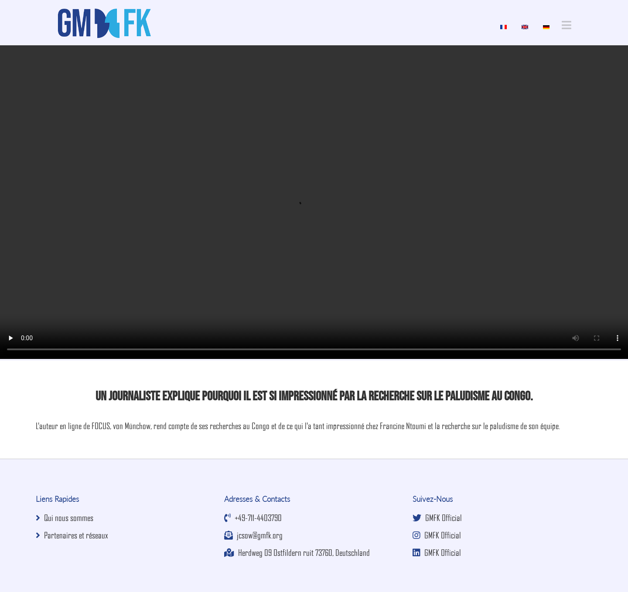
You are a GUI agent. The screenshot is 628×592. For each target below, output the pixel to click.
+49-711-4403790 (253, 518)
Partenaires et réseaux (72, 535)
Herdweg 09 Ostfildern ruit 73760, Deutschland (297, 553)
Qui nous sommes (64, 518)
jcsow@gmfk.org (253, 535)
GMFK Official (437, 518)
